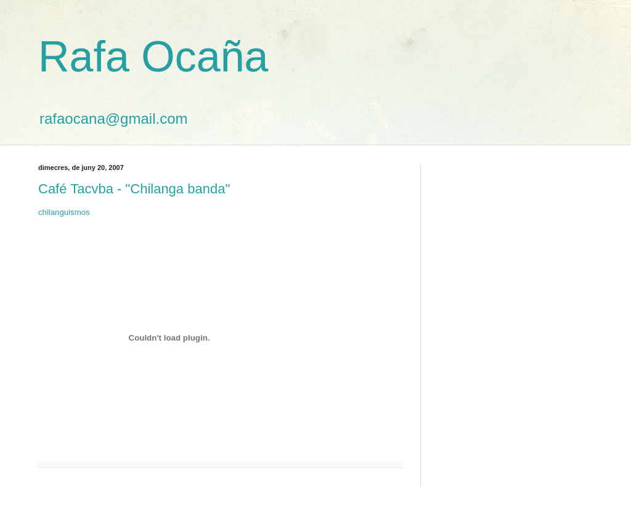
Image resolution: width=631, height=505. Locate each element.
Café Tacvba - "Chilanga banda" (134, 188)
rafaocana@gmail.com (113, 118)
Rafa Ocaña (153, 57)
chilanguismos (64, 212)
